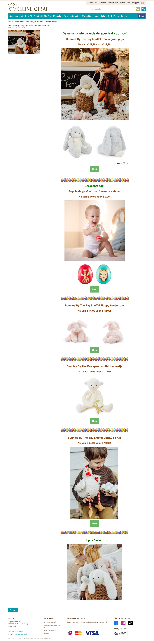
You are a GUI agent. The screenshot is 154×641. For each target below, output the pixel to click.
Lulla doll (105, 16)
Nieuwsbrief (92, 3)
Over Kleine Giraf (50, 622)
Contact (111, 3)
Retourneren (125, 3)
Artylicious (48, 638)
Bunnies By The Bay (42, 16)
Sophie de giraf (16, 16)
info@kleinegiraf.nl (20, 634)
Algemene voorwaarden (52, 625)
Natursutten (75, 16)
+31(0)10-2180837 (17, 631)
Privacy (46, 634)
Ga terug (13, 610)
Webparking (40, 638)
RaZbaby (115, 16)
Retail (141, 16)
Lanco (96, 16)
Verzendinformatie (50, 631)
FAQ (117, 3)
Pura (66, 16)
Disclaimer (47, 628)
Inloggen (135, 3)
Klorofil (28, 16)
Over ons (102, 3)
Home (10, 21)
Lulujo (124, 16)
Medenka (57, 16)
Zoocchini (86, 16)
